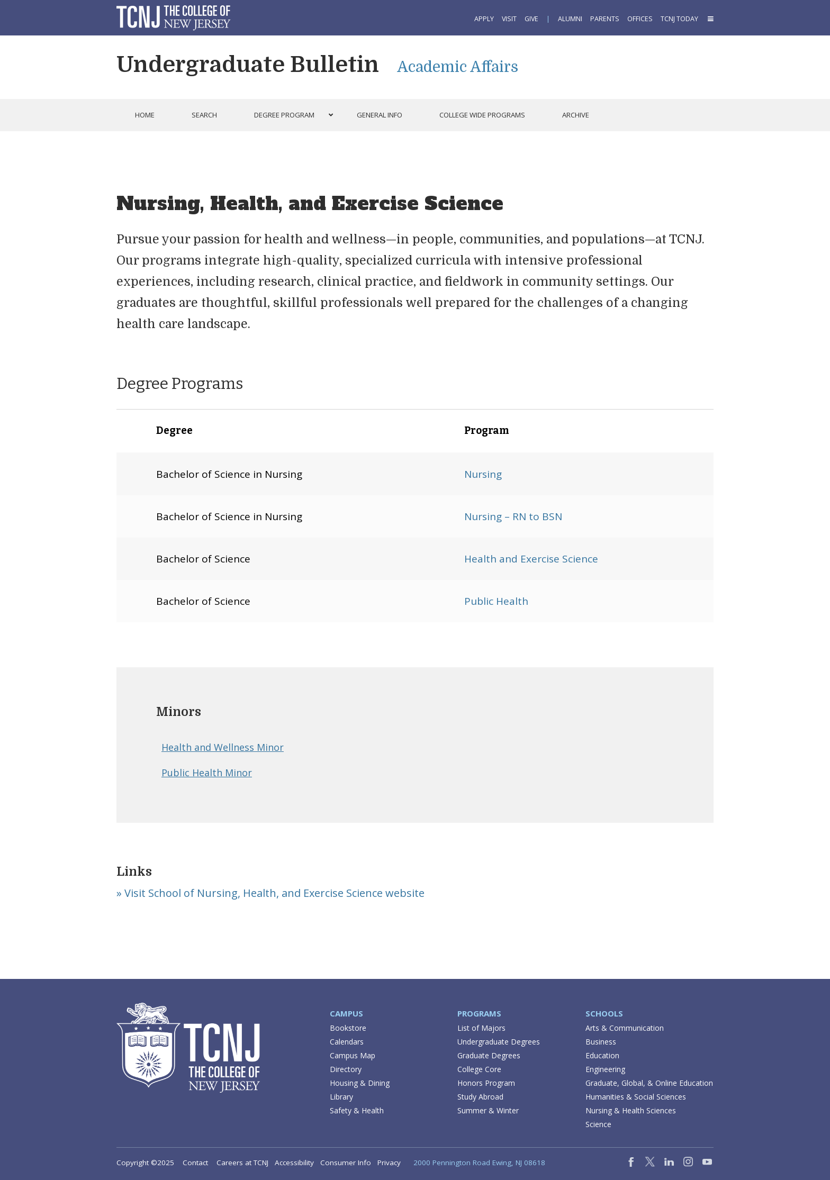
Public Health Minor (206, 772)
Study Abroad (480, 1097)
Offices (640, 18)
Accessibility (294, 1162)
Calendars (347, 1042)
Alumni (570, 18)
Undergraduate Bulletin (247, 64)
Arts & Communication (624, 1028)
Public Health (496, 601)
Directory (346, 1069)
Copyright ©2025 (145, 1162)
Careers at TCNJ (242, 1162)
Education (602, 1055)
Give (531, 18)
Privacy (389, 1162)
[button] (710, 18)
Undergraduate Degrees (498, 1042)
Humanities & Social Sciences (635, 1097)
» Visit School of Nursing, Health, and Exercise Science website (270, 893)
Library (341, 1097)
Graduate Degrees (488, 1055)
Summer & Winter (488, 1110)
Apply (484, 18)
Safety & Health (357, 1110)
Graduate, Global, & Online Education (649, 1083)
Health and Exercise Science (531, 559)
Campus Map (352, 1055)
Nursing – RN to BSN (513, 516)
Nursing (483, 474)
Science (598, 1124)
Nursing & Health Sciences (630, 1110)
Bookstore (348, 1028)
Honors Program (486, 1083)
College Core (479, 1069)
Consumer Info (345, 1162)
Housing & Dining (360, 1083)
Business (600, 1042)
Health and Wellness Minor (222, 747)
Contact (195, 1162)
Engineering (605, 1069)
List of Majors (481, 1028)
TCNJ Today (679, 18)
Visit (509, 18)
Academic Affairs (457, 67)
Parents (604, 18)
